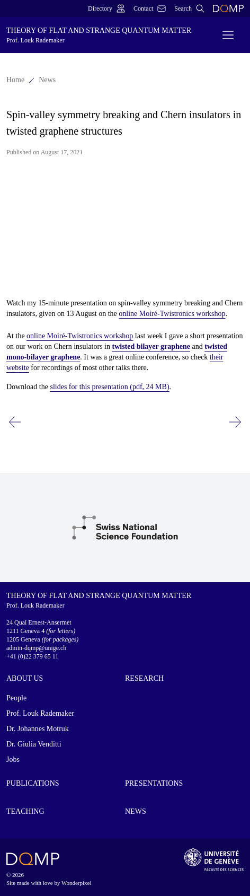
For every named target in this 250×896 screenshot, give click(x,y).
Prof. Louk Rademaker (40, 713)
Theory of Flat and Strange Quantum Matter (106, 36)
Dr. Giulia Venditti (33, 744)
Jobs (13, 759)
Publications (32, 783)
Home (15, 80)
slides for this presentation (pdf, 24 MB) (109, 387)
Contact (149, 8)
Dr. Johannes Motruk (37, 729)
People (16, 698)
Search (189, 8)
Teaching (25, 811)
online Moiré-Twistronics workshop (172, 314)
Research (144, 678)
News (47, 80)
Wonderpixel (76, 883)
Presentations (154, 783)
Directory (106, 8)
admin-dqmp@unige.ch (36, 648)
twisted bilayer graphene (151, 346)
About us (24, 678)
